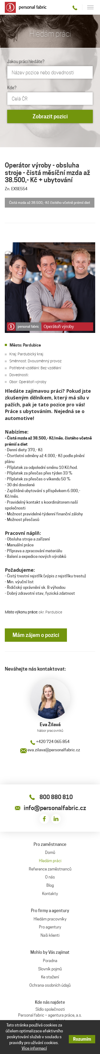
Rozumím (82, 1039)
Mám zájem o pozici (36, 635)
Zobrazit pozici (50, 116)
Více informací (34, 1048)
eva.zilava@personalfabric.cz (50, 750)
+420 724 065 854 (50, 741)
